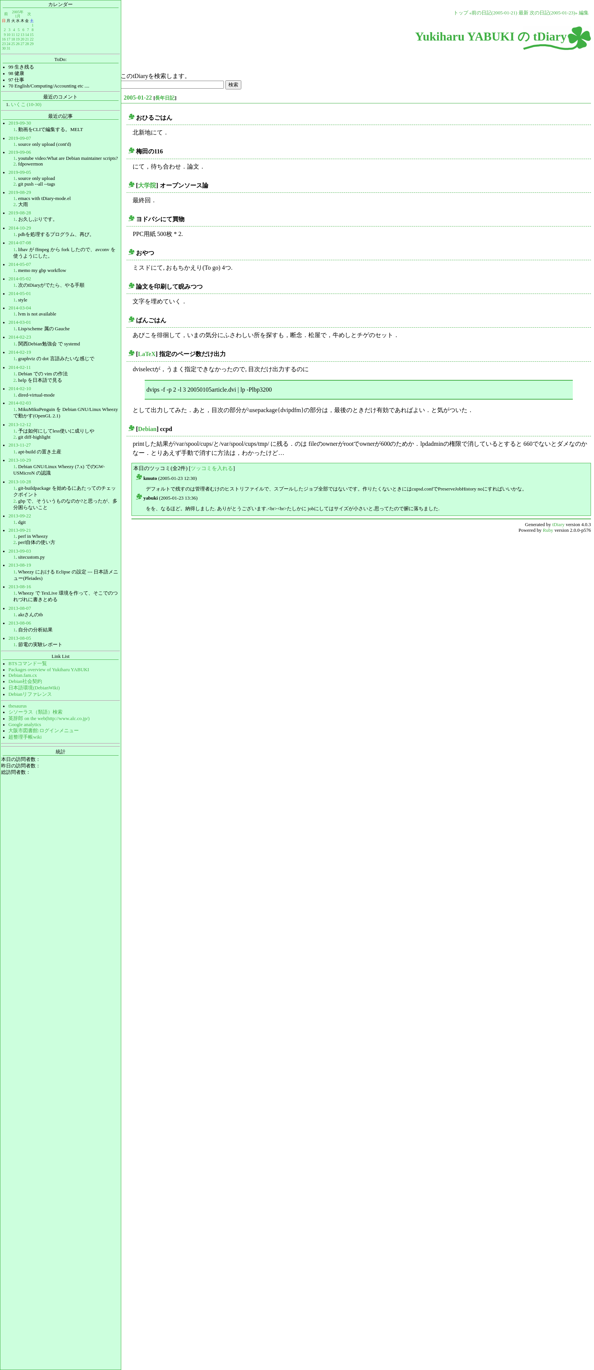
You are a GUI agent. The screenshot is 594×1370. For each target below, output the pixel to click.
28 (27, 44)
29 (31, 44)
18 (13, 39)
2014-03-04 (19, 308)
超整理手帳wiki (25, 737)
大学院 (147, 185)
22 (31, 39)
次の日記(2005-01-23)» (554, 13)
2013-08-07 (19, 608)
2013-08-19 (19, 565)
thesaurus (17, 706)
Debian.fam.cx (22, 675)
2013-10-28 (19, 481)
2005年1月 (17, 14)
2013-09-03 (19, 551)
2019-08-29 (19, 192)
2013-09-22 (19, 516)
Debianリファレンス (30, 694)
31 (8, 48)
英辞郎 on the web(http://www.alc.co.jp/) (48, 718)
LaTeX (147, 354)
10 (8, 35)
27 (22, 44)
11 (13, 35)
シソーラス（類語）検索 (35, 712)
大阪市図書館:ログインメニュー (43, 730)
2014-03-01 (19, 322)
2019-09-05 (19, 172)
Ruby (548, 530)
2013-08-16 (19, 586)
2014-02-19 (19, 352)
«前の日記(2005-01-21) (493, 13)
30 (4, 48)
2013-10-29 (19, 460)
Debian (147, 429)
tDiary (558, 524)
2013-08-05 (19, 638)
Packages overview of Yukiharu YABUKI (48, 669)
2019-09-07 (19, 138)
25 (13, 44)
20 (22, 39)
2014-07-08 (19, 242)
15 (31, 35)
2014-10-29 (19, 228)
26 (18, 44)
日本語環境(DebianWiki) (34, 687)
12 (18, 35)
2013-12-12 (19, 424)
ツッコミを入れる (212, 468)
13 (22, 35)
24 (8, 44)
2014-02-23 (19, 337)
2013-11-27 (19, 445)
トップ (460, 13)
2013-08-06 (19, 623)
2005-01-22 (137, 97)
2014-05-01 (19, 293)
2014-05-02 (19, 278)
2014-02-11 (19, 367)
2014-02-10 (19, 388)
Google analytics (24, 724)
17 (8, 39)
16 (4, 39)
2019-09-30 (19, 123)
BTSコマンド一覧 (27, 663)
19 (18, 39)
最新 (523, 13)
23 (4, 44)
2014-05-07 (19, 264)
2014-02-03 (19, 403)
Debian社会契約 (25, 681)
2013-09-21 (19, 530)
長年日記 (165, 98)
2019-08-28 (19, 213)
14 (27, 35)
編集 (584, 13)
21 (27, 39)
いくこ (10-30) (26, 104)
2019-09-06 (19, 152)
